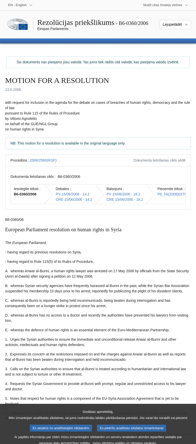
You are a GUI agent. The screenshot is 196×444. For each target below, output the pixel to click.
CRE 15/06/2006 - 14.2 (74, 199)
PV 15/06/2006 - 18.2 (123, 194)
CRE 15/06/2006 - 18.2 (125, 199)
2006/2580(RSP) (43, 160)
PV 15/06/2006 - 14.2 (72, 194)
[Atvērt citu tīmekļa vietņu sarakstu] (165, 5)
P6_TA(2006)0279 (171, 194)
